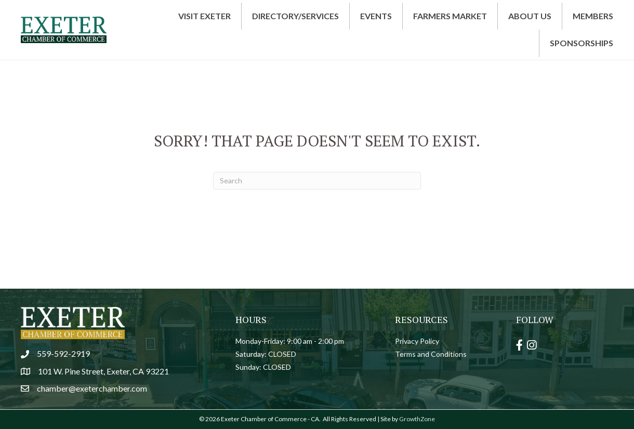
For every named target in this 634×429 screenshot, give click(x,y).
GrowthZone (417, 419)
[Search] (317, 181)
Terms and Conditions (431, 354)
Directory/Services (295, 16)
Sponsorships (581, 43)
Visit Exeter (204, 16)
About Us (529, 16)
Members (593, 16)
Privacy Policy (417, 341)
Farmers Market (450, 16)
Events (376, 16)
